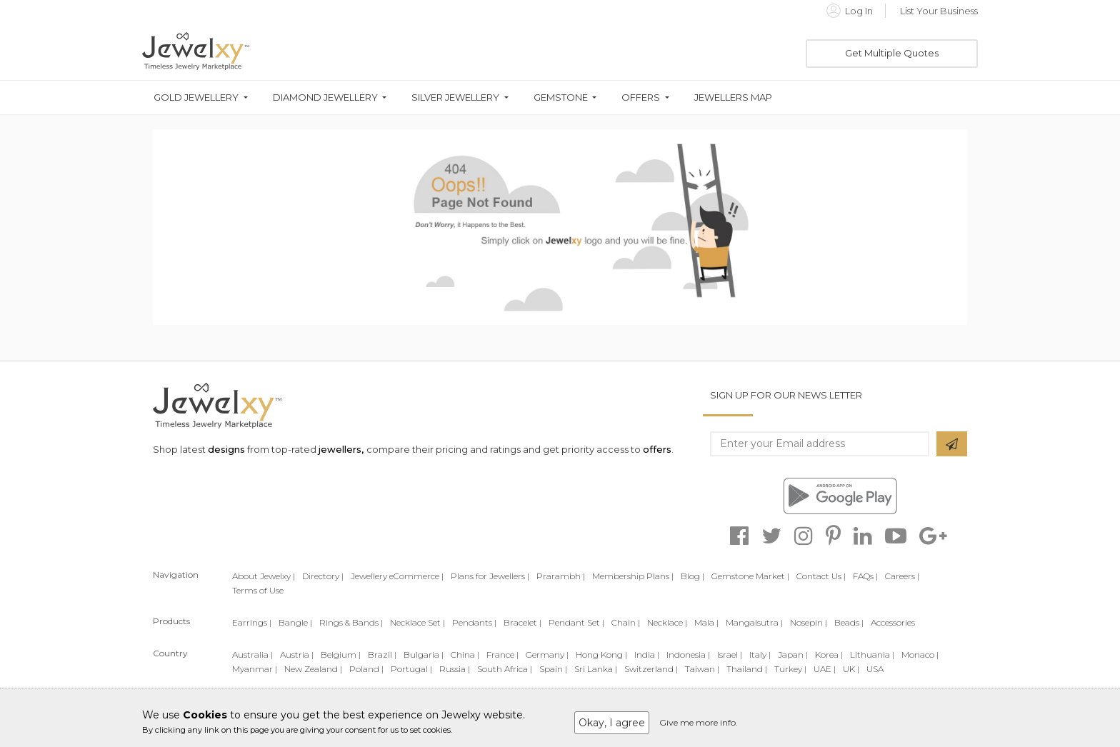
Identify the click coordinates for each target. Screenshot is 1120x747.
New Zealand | (313, 668)
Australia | (252, 654)
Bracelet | (522, 622)
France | (502, 654)
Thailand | (746, 668)
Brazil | (382, 654)
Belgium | (341, 654)
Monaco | (920, 654)
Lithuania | (872, 654)
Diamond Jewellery (325, 97)
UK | (851, 668)
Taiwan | (702, 668)
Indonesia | (688, 654)
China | (465, 654)
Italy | (760, 654)
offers (657, 449)
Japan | (793, 654)
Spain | (553, 668)
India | (646, 654)
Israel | (729, 654)
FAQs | (865, 576)
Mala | (706, 622)
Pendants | (474, 622)
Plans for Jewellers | (490, 576)
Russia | (454, 668)
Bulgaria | (424, 654)
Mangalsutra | (754, 622)
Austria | (297, 654)
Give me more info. (698, 722)
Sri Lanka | (595, 668)
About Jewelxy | (263, 576)
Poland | (366, 668)
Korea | (829, 654)
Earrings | (251, 622)
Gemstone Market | (750, 576)
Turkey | (790, 668)
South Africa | (504, 668)
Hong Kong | (601, 654)
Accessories (893, 622)
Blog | (692, 576)
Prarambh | (560, 576)
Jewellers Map (733, 97)
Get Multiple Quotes (892, 53)
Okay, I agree (612, 722)
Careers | (902, 576)
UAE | (825, 668)
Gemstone (561, 97)
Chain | (625, 622)
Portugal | (411, 668)
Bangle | (295, 622)
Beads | (849, 622)
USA (875, 668)
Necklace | (667, 622)
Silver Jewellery (455, 97)
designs (226, 449)
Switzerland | (651, 668)
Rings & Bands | (351, 622)
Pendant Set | (576, 622)
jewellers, (341, 449)
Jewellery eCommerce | (397, 576)
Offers (640, 97)
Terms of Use (258, 590)
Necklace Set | (417, 622)
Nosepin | (808, 622)
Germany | (547, 654)
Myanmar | (254, 668)
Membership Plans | (633, 576)
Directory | (323, 576)
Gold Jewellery (196, 97)
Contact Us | (821, 576)
